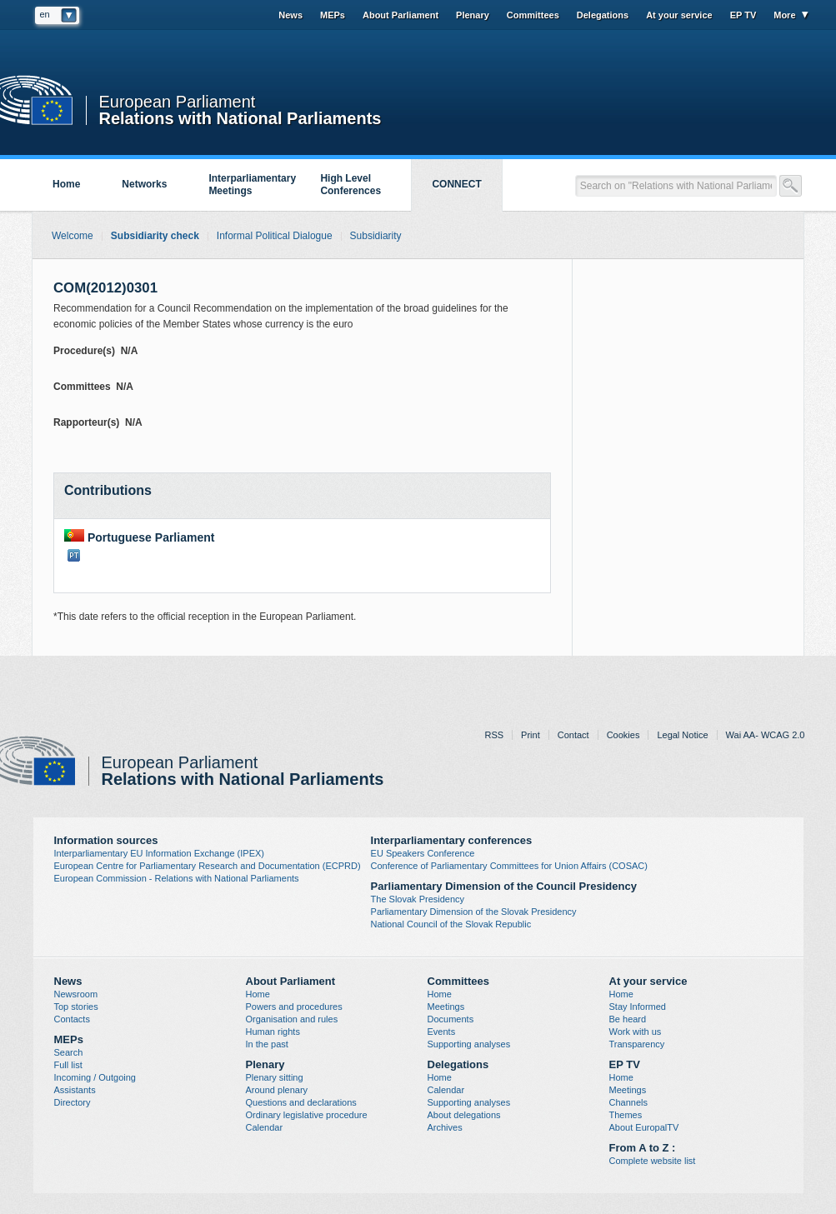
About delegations (464, 1115)
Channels (628, 1102)
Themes (626, 1115)
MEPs (332, 15)
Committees (533, 15)
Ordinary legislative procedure (307, 1115)
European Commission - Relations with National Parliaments (176, 878)
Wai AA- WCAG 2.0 (765, 735)
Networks (144, 184)
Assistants (75, 1090)
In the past (267, 1044)
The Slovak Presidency (418, 899)
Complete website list (652, 1161)
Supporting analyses (469, 1044)
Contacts (72, 1019)
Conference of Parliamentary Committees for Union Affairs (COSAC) (509, 866)
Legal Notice (682, 735)
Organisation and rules (292, 1019)
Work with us (635, 1032)
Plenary (472, 15)
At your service (679, 15)
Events (442, 1032)
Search (68, 1052)
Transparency (637, 1044)
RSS (493, 735)
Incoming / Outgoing (95, 1077)
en (45, 14)
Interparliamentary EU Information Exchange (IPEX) (159, 853)
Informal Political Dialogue (275, 236)
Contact (573, 735)
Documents (451, 1019)
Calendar (264, 1127)
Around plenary (277, 1090)
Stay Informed (637, 1007)
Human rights (273, 1032)
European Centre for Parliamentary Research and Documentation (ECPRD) (207, 866)
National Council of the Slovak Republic (451, 924)
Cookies (623, 735)
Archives (445, 1127)
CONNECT (456, 184)
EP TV (743, 15)
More (784, 15)
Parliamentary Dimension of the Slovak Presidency (474, 912)
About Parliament (400, 15)
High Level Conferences (350, 184)
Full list (68, 1065)
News (290, 15)
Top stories (76, 1007)
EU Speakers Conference (423, 853)
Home (66, 184)
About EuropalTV (644, 1127)
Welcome (72, 236)
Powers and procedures (294, 1007)
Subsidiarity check (155, 236)
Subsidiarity (376, 236)
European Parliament (177, 102)
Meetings (446, 1007)
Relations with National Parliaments (240, 117)
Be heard (628, 1019)
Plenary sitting (274, 1077)
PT (74, 555)
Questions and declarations (301, 1102)
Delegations (602, 15)
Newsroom (76, 994)
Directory (72, 1102)
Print (530, 735)
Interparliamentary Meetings (252, 184)
